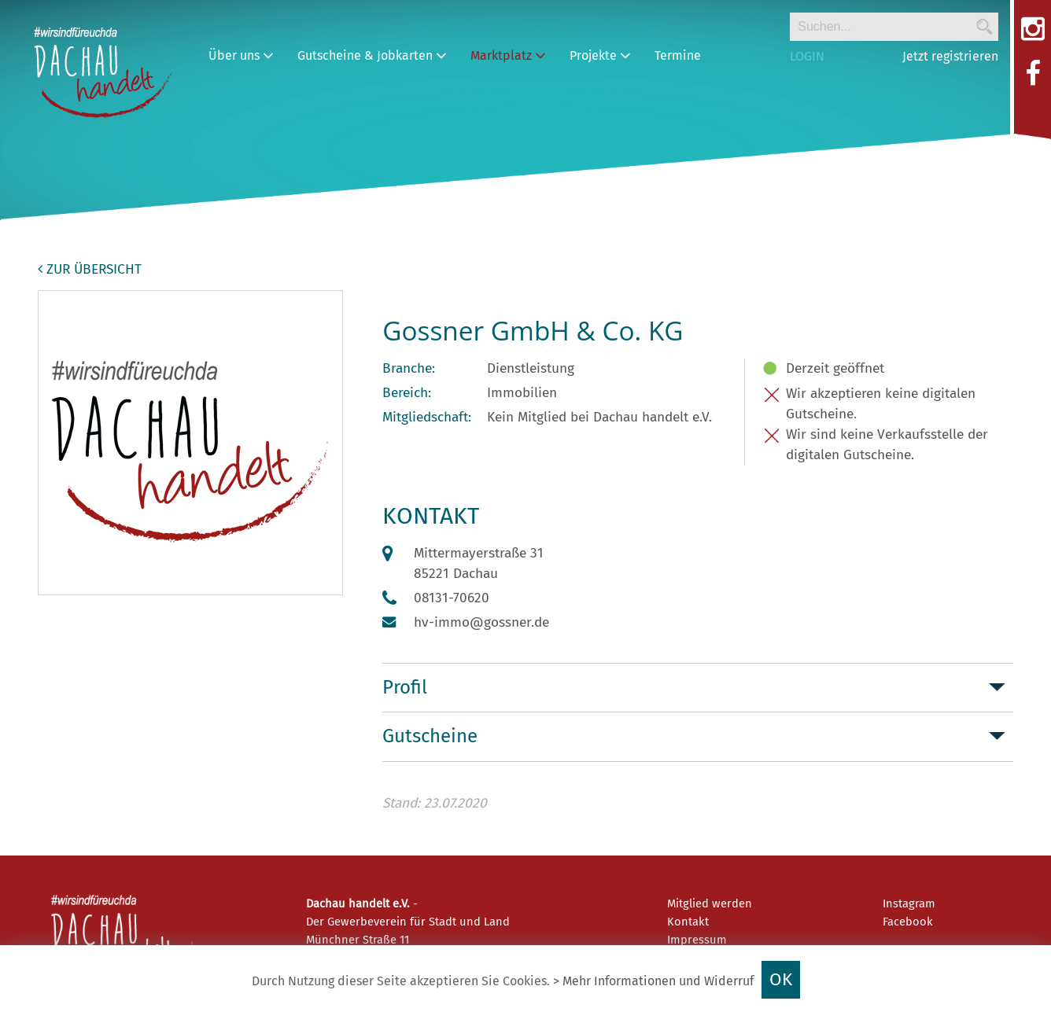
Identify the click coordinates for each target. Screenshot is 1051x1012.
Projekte (600, 55)
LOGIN (807, 56)
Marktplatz (508, 55)
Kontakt (688, 921)
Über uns (241, 55)
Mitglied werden (709, 903)
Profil (404, 687)
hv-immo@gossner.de (481, 622)
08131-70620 (451, 598)
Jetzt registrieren (950, 56)
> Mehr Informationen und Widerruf (653, 980)
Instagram (909, 903)
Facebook (908, 921)
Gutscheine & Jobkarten (372, 55)
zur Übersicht (90, 269)
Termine (678, 55)
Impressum (697, 940)
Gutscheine (430, 736)
